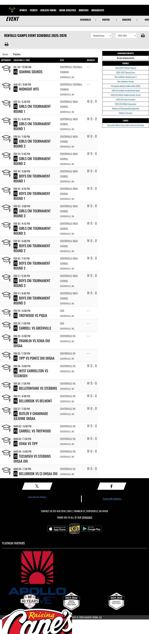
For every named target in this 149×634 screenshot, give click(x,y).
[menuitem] (97, 10)
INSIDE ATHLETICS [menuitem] (67, 10)
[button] (142, 36)
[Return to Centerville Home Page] (12, 8)
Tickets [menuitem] (33, 10)
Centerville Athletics (112, 499)
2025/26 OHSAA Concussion (125, 103)
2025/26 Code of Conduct (125, 99)
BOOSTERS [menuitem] (83, 10)
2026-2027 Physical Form (125, 72)
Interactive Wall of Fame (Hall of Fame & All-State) (125, 125)
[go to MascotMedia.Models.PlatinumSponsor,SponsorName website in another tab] (74, 577)
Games (5, 54)
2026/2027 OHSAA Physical (125, 67)
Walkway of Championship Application (125, 108)
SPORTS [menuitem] (23, 10)
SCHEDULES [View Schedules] (85, 19)
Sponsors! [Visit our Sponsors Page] (87, 517)
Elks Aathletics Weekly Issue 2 (125, 76)
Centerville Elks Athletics (37, 496)
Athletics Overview (125, 112)
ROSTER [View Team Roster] (106, 19)
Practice (16, 54)
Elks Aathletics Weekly (125, 81)
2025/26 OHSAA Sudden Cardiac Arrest (125, 94)
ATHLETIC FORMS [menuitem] (48, 10)
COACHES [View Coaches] (126, 19)
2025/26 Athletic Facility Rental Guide (126, 90)
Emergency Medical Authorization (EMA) (125, 85)
